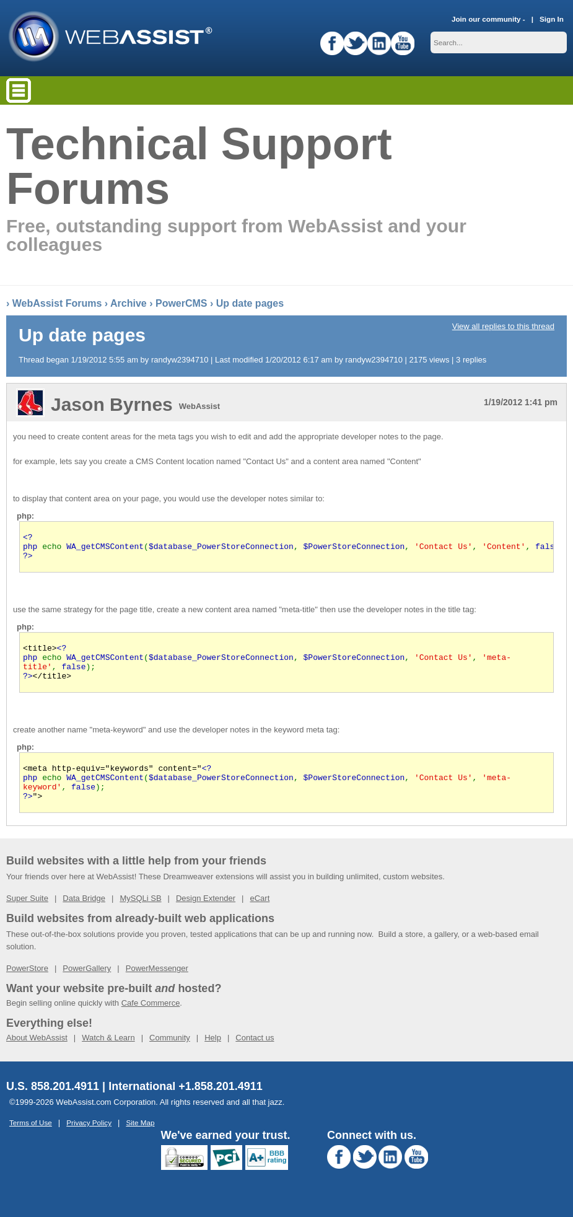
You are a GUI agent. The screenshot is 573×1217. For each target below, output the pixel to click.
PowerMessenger (157, 988)
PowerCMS (181, 303)
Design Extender (205, 918)
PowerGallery (87, 988)
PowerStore (27, 988)
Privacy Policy (89, 1143)
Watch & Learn (108, 1058)
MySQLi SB (140, 918)
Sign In (552, 19)
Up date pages (250, 303)
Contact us (254, 1058)
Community (169, 1058)
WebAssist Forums (57, 303)
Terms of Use (30, 1143)
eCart (259, 918)
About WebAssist (37, 1058)
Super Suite (27, 918)
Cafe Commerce (150, 1023)
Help (212, 1058)
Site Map (140, 1143)
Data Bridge (84, 918)
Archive (128, 303)
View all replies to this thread (503, 326)
